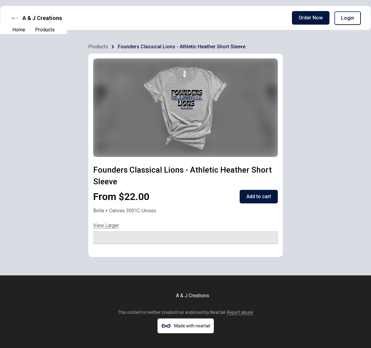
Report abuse (240, 312)
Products (45, 30)
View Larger (106, 225)
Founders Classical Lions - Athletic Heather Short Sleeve (181, 47)
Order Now (311, 18)
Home (18, 30)
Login (347, 18)
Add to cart (258, 196)
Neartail (217, 312)
